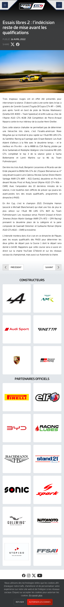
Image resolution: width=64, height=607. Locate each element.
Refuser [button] (20, 602)
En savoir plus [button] (35, 595)
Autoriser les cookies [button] (39, 602)
